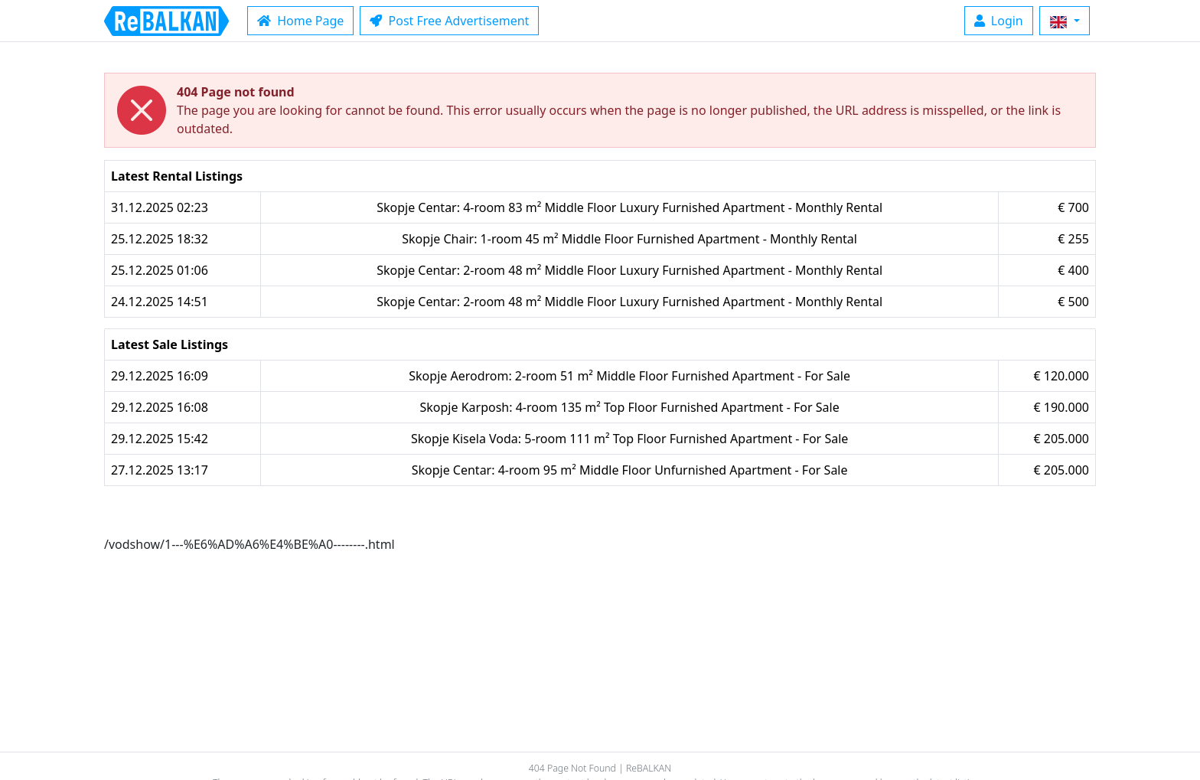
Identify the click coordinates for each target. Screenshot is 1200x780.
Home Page (300, 20)
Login (998, 20)
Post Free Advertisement (449, 20)
